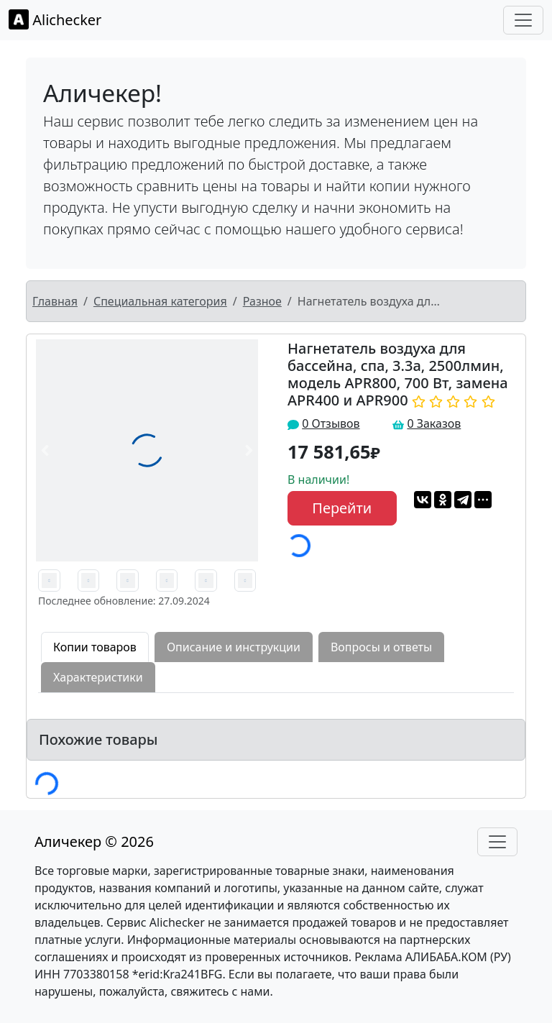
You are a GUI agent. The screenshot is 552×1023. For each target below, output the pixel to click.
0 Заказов (434, 423)
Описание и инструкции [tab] (233, 647)
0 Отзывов (330, 423)
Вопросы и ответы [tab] (381, 647)
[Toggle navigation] (523, 20)
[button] (45, 450)
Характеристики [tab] (98, 677)
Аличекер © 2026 (94, 841)
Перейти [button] (342, 508)
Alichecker (55, 19)
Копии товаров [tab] (95, 647)
